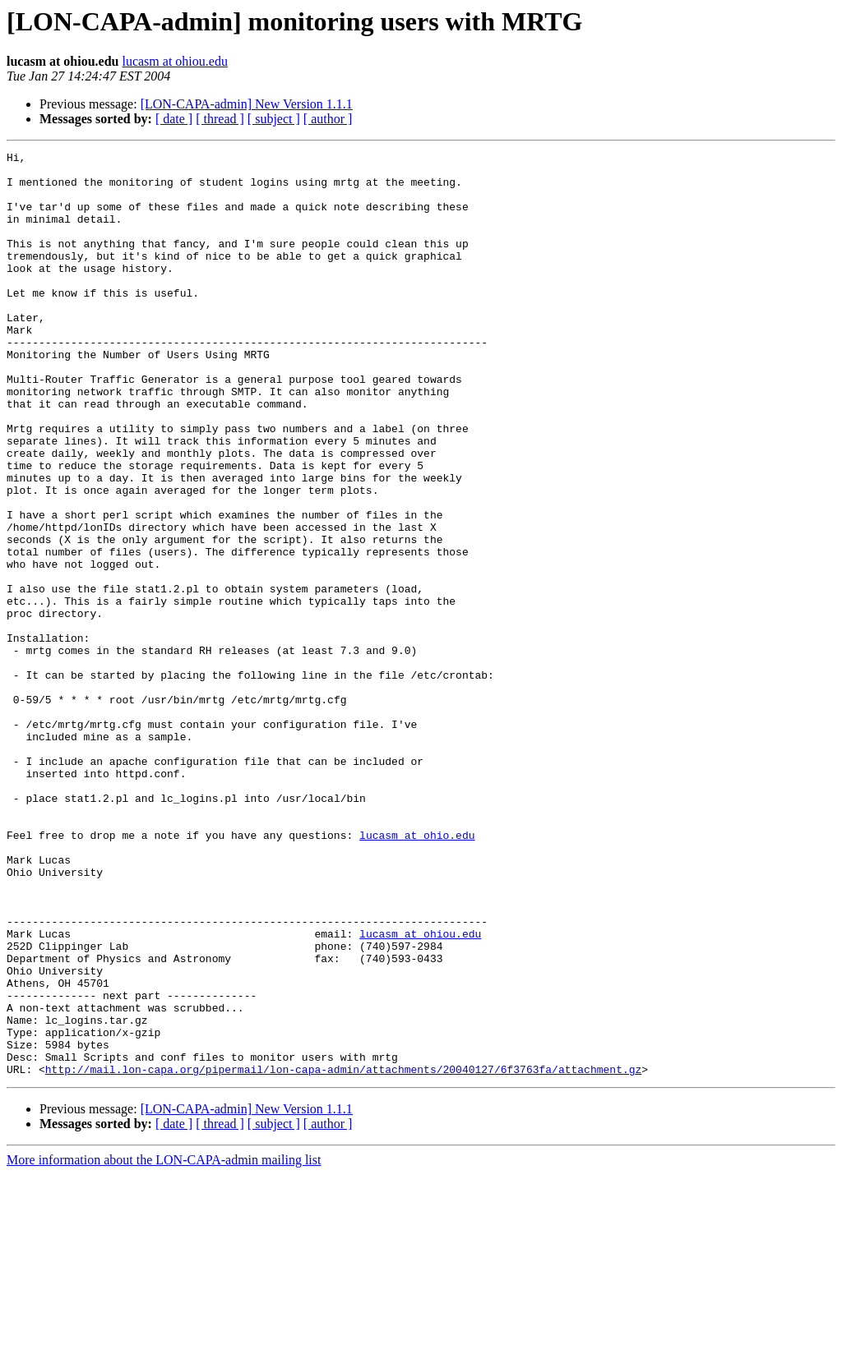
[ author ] (328, 119)
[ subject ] (274, 119)
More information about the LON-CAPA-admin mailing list (164, 1345)
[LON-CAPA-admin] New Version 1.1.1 (247, 104)
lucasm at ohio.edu (416, 972)
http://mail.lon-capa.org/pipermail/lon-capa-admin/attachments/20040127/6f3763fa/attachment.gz (343, 1253)
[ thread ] (220, 119)
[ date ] (173, 119)
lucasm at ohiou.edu (174, 61)
